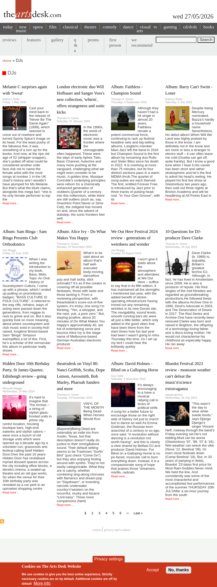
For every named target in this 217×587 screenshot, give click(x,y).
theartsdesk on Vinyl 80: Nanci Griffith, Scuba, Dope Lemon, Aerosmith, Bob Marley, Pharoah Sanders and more (81, 376)
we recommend (142, 42)
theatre (90, 26)
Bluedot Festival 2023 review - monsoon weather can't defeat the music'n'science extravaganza (188, 376)
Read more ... (11, 203)
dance (128, 26)
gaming (170, 26)
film (52, 26)
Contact (97, 530)
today (8, 26)
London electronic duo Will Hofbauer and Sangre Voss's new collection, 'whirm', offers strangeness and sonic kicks (81, 99)
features (34, 39)
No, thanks (178, 572)
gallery (57, 39)
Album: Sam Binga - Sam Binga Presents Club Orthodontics (25, 238)
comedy (110, 26)
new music (21, 28)
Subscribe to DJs (2, 521)
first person (115, 42)
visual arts (143, 28)
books (208, 26)
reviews (9, 39)
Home (7, 61)
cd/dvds (190, 26)
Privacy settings (108, 561)
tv (155, 26)
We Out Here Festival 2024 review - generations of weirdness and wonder (134, 238)
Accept (152, 572)
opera (38, 26)
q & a (75, 45)
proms (93, 39)
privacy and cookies (117, 530)
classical (70, 26)
